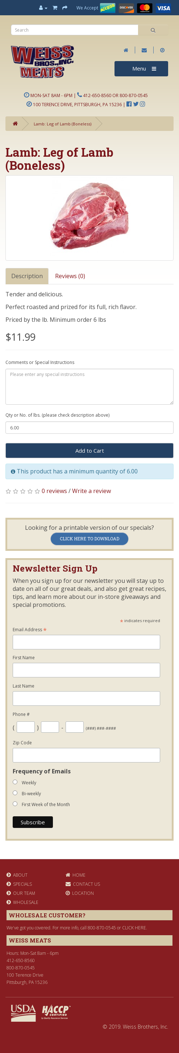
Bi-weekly (31, 793)
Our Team (21, 893)
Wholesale (22, 902)
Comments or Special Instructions (39, 362)
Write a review (91, 491)
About (17, 875)
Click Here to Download (89, 538)
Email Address (30, 630)
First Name (24, 657)
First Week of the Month (46, 804)
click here (134, 928)
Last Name (23, 686)
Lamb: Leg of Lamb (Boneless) (62, 124)
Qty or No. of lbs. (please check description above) (57, 415)
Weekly (29, 783)
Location (80, 893)
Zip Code (22, 743)
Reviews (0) (70, 276)
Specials (19, 884)
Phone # (21, 714)
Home (76, 875)
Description (27, 276)
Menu (144, 68)
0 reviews (54, 491)
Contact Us (83, 884)
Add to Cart (89, 450)
